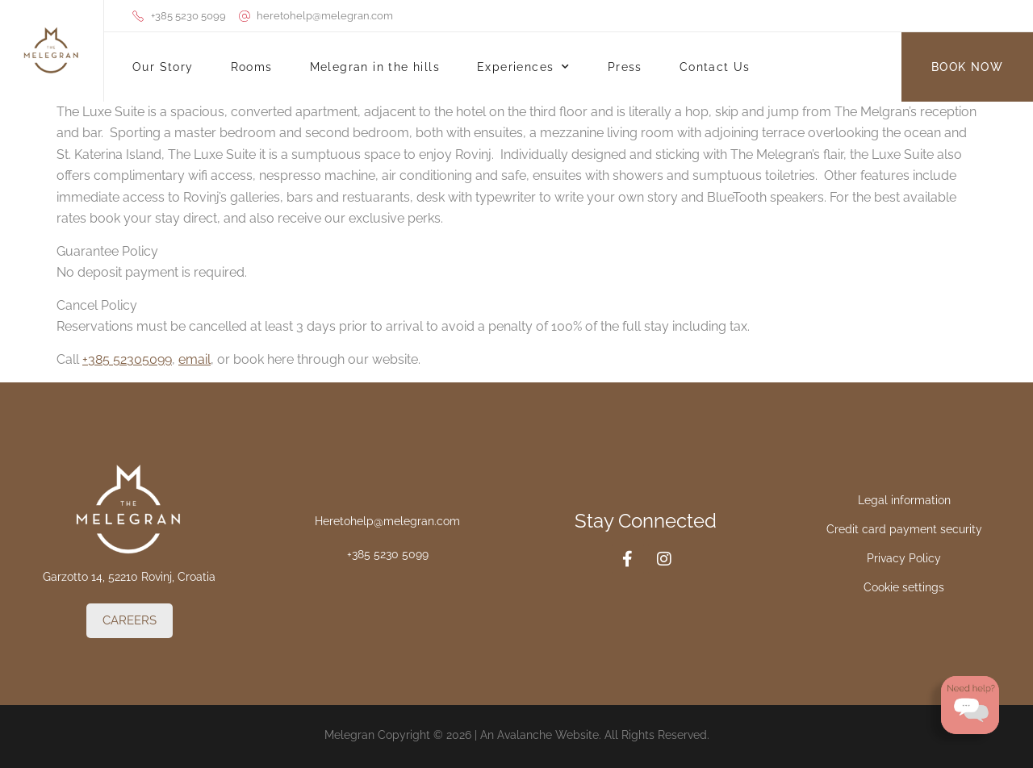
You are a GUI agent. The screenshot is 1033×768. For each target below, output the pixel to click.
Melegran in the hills (375, 67)
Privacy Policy (904, 558)
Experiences (524, 67)
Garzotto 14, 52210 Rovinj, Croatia (129, 576)
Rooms (252, 67)
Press (625, 67)
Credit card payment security (904, 529)
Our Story (163, 67)
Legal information (904, 500)
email (194, 359)
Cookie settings (904, 587)
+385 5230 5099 (388, 554)
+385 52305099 (127, 359)
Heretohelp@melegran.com (387, 521)
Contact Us (715, 67)
